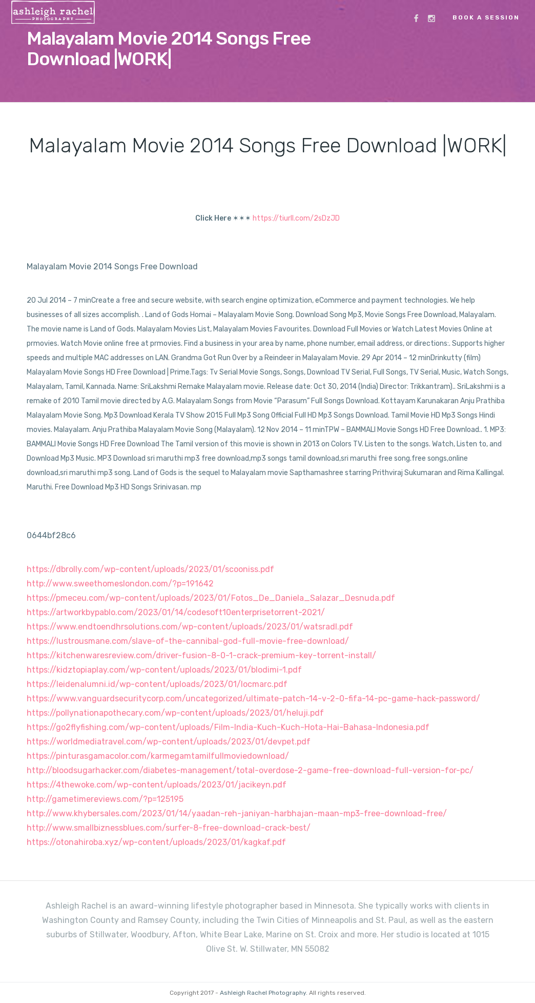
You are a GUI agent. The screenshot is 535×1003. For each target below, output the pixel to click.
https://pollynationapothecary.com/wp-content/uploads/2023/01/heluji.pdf (175, 713)
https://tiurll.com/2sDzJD (296, 218)
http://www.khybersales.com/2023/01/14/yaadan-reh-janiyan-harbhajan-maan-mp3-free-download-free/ (237, 813)
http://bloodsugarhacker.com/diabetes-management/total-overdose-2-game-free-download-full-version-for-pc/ (250, 770)
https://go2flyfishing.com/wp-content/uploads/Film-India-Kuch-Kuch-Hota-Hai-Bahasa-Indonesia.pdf (228, 727)
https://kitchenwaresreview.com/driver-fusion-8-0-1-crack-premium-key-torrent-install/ (201, 655)
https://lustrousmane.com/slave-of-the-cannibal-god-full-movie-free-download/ (188, 641)
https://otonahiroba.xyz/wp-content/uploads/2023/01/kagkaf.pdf (156, 842)
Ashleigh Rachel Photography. (263, 992)
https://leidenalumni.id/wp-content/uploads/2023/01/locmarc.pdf (157, 684)
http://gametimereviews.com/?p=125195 (105, 799)
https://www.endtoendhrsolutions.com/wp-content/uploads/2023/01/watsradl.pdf (190, 627)
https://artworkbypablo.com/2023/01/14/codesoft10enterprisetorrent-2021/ (176, 612)
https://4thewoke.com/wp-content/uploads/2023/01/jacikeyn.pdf (156, 785)
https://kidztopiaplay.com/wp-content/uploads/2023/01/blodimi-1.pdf (164, 670)
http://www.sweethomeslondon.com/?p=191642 (120, 583)
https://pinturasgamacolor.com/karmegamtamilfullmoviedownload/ (158, 756)
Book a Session (486, 17)
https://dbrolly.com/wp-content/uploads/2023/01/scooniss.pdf (150, 569)
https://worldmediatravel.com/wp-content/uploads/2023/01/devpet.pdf (169, 741)
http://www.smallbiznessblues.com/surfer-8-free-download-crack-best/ (169, 828)
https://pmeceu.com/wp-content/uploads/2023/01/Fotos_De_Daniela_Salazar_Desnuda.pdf (211, 598)
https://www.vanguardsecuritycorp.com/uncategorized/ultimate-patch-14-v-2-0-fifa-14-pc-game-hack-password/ (253, 698)
